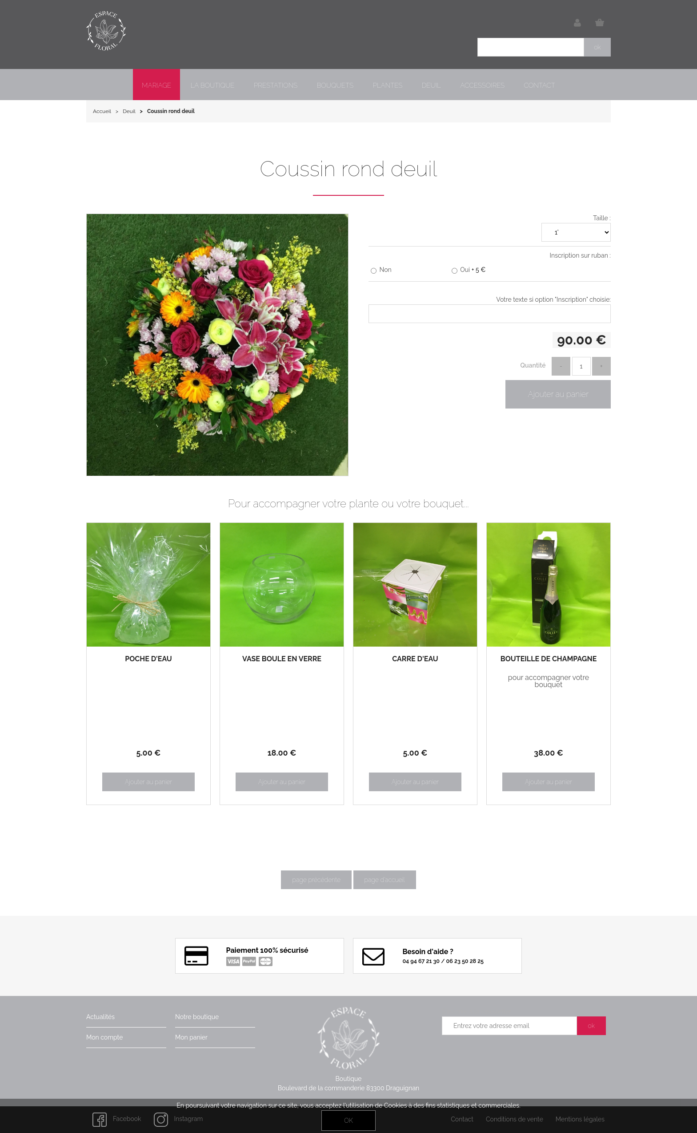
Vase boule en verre (281, 659)
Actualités (100, 1016)
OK (348, 1120)
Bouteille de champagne (549, 659)
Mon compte (104, 1037)
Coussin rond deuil (348, 168)
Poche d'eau (148, 659)
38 (548, 752)
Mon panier (191, 1037)
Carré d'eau (415, 659)
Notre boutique (197, 1016)
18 (282, 752)
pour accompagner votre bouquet (548, 681)
